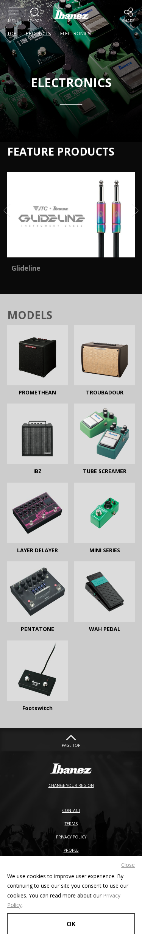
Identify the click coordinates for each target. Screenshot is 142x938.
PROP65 (71, 850)
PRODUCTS (38, 33)
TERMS (71, 823)
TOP (12, 33)
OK (71, 923)
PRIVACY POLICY (71, 837)
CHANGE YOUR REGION (71, 785)
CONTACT (71, 810)
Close (128, 864)
